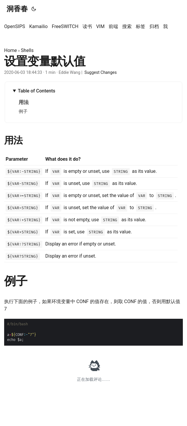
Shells (27, 50)
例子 (23, 111)
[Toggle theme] (33, 9)
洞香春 (17, 9)
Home (10, 50)
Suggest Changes (100, 72)
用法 (24, 102)
